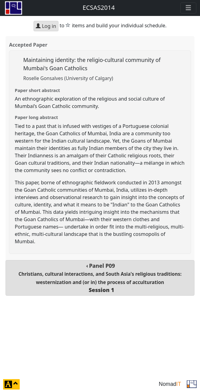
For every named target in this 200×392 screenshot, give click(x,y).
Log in (46, 26)
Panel (100, 278)
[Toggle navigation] (188, 7)
